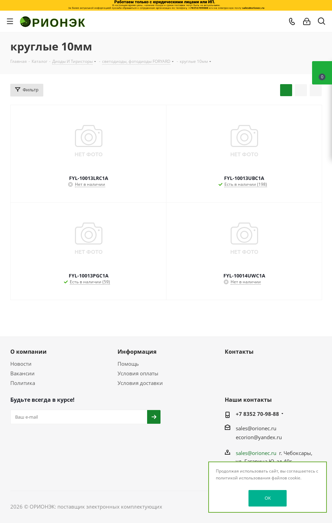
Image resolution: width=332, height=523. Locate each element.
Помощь (128, 363)
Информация (137, 351)
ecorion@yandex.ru (259, 437)
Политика (22, 382)
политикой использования (243, 478)
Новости (21, 363)
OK (268, 498)
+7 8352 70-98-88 (257, 413)
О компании (28, 351)
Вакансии (22, 373)
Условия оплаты (138, 373)
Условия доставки (140, 382)
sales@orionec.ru (256, 428)
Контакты (239, 351)
